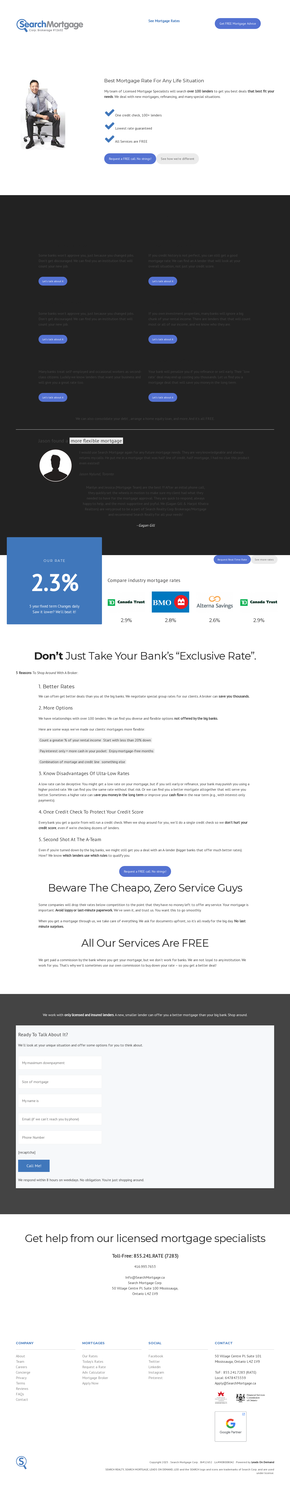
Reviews (22, 1388)
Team (20, 1361)
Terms (20, 1383)
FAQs (20, 1394)
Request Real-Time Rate (232, 559)
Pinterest (155, 1377)
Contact (22, 1399)
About (20, 1356)
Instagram (156, 1372)
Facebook (155, 1356)
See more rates (264, 559)
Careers (21, 1367)
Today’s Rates (92, 1361)
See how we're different (177, 159)
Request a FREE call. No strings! (130, 159)
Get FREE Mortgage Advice (238, 23)
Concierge (23, 1372)
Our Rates (90, 1356)
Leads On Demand (262, 1462)
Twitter (154, 1361)
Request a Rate (94, 1367)
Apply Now (90, 1383)
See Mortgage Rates (164, 21)
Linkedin (154, 1367)
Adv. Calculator (93, 1372)
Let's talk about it (52, 281)
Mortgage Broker (95, 1377)
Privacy (21, 1377)
